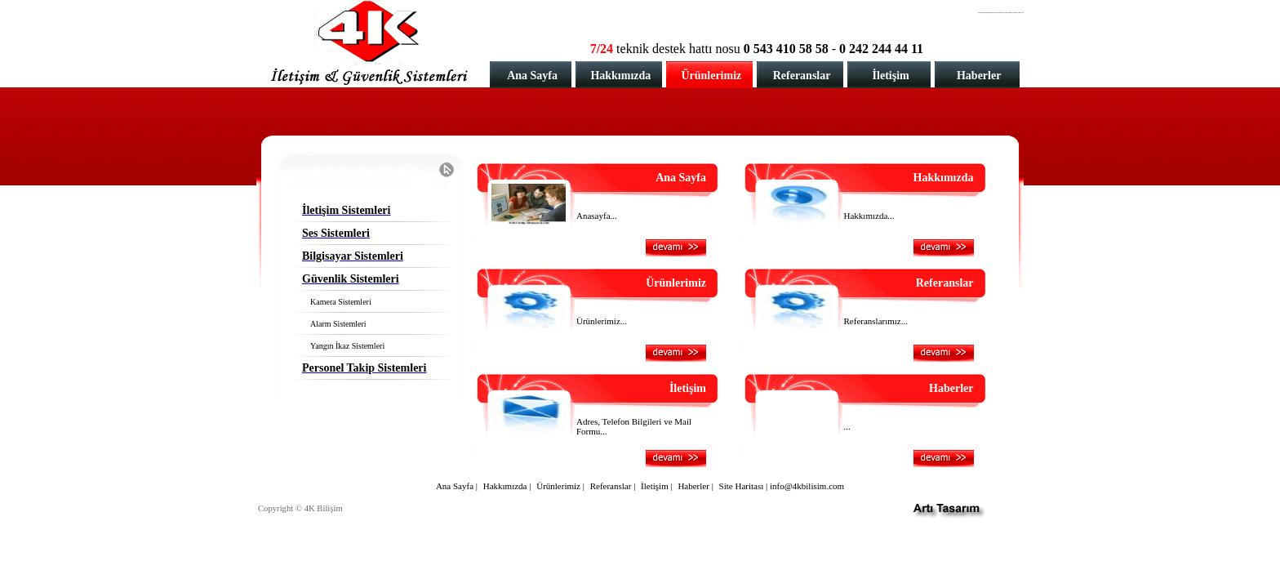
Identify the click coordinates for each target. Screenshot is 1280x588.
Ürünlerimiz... (601, 321)
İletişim (891, 75)
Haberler (979, 75)
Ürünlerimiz (711, 75)
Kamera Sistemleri (340, 301)
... (847, 426)
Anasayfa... (596, 215)
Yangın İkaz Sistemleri (347, 345)
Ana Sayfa (532, 75)
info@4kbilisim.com (807, 486)
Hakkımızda (620, 75)
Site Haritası (741, 486)
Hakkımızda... (869, 215)
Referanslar (802, 75)
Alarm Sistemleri (338, 323)
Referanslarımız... (876, 321)
